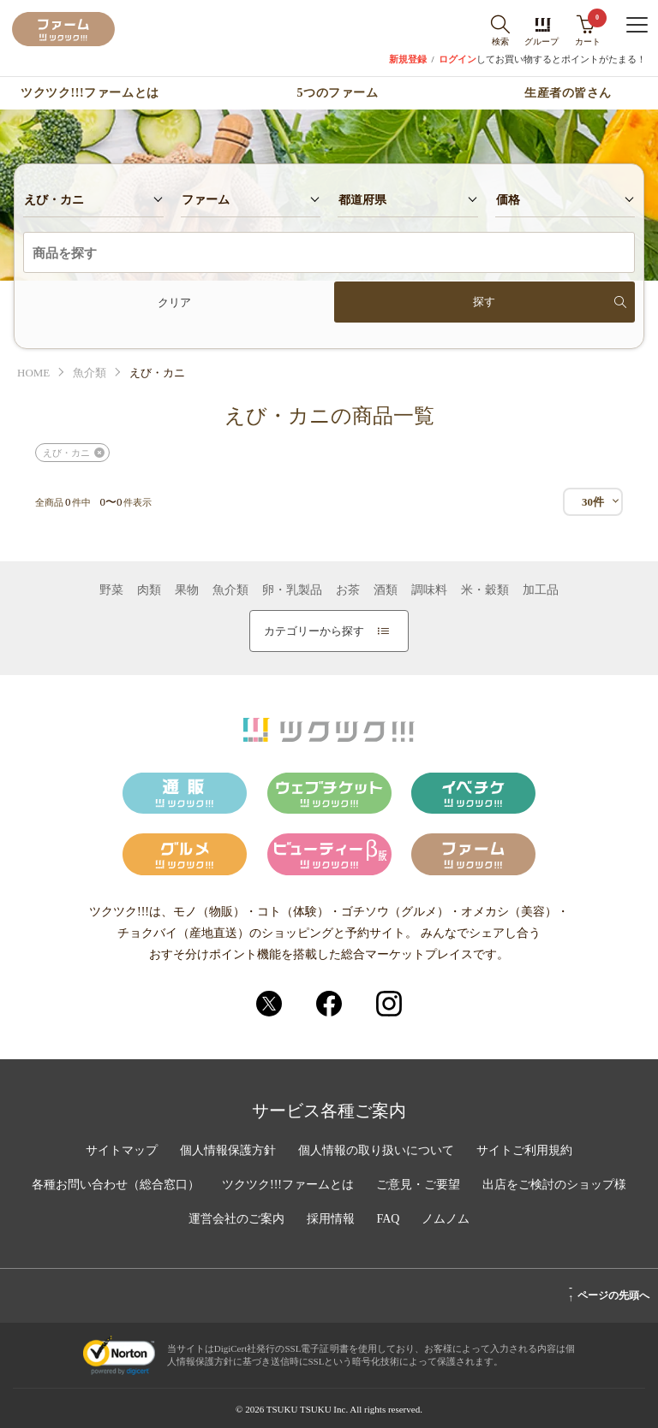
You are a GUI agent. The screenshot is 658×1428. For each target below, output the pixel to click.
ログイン (457, 59)
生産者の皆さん (568, 93)
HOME (33, 372)
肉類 (149, 590)
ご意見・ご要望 (418, 1185)
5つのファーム (338, 93)
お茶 (348, 590)
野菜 (111, 590)
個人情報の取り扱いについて (376, 1151)
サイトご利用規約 (524, 1151)
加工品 (541, 590)
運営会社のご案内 (236, 1219)
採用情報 (331, 1219)
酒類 (386, 590)
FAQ (388, 1219)
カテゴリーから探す (326, 631)
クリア (174, 302)
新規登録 (408, 59)
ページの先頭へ (608, 1293)
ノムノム (446, 1219)
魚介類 (89, 372)
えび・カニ (66, 452)
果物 (187, 590)
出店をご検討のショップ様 (554, 1185)
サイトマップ (122, 1151)
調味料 (429, 590)
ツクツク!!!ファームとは (90, 93)
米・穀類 (485, 590)
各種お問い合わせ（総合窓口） (116, 1185)
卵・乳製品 (292, 590)
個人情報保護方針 (228, 1151)
